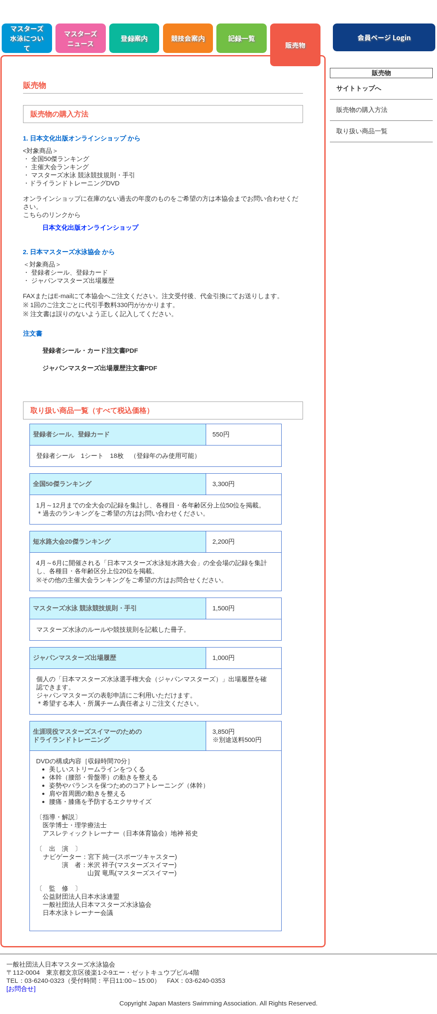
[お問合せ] (20, 988)
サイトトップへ (358, 88)
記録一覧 (241, 38)
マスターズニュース (80, 38)
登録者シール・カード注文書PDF (90, 350)
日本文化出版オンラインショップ (90, 227)
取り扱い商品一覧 (361, 131)
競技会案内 (188, 38)
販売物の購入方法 (361, 109)
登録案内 (134, 38)
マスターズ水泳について (27, 38)
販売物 (295, 45)
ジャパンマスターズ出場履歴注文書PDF (99, 368)
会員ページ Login (384, 37)
